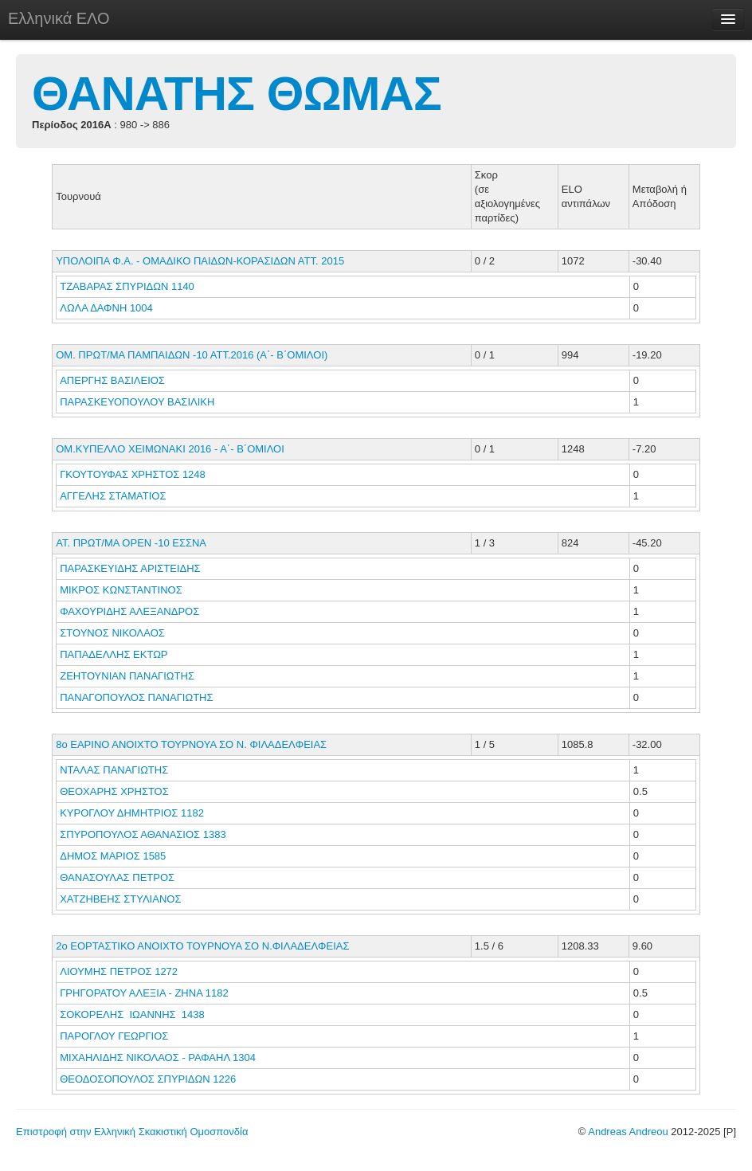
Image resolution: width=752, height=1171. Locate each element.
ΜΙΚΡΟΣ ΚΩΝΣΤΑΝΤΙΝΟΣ (122, 590)
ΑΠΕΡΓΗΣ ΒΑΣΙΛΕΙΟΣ (113, 380)
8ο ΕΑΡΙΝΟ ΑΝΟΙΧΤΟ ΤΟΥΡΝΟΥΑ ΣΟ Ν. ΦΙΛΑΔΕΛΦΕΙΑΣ (191, 744)
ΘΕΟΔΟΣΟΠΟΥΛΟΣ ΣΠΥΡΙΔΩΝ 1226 (148, 1079)
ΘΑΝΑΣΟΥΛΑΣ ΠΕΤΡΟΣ (118, 877)
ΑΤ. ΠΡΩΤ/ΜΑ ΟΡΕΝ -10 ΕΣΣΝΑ (131, 543)
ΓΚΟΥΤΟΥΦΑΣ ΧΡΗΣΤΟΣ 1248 (133, 474)
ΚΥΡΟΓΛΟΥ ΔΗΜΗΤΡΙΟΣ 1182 (132, 813)
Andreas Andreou (628, 1132)
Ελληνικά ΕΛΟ (59, 18)
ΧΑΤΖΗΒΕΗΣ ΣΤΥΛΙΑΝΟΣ (122, 899)
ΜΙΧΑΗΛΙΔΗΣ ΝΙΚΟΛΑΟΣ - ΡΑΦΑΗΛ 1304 (158, 1057)
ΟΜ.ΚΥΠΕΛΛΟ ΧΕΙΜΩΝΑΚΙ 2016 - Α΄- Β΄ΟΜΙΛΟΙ (170, 449)
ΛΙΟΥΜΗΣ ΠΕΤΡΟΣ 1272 (119, 971)
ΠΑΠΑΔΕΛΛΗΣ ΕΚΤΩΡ (115, 654)
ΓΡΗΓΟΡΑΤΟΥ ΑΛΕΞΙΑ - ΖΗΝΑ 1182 (144, 993)
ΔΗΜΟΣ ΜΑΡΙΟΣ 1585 (113, 856)
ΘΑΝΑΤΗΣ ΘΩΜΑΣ (236, 93)
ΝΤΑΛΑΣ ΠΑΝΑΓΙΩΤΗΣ (115, 770)
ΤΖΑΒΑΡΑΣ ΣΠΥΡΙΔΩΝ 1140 (127, 286)
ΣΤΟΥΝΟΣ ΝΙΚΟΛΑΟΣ (113, 633)
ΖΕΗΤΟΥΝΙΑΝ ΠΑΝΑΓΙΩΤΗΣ (128, 676)
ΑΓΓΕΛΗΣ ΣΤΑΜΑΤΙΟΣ (114, 496)
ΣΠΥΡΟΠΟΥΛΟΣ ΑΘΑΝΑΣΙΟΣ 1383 (142, 834)
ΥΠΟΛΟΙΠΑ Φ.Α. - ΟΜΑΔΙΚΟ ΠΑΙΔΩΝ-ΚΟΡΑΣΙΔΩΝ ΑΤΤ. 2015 (200, 261)
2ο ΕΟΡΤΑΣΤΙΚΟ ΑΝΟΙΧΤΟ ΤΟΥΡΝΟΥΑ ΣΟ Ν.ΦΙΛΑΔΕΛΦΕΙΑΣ (202, 946)
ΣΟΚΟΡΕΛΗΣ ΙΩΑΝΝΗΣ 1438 (132, 1014)
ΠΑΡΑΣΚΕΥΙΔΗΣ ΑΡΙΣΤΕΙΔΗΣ (131, 568)
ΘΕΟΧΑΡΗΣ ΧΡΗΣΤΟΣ (115, 791)
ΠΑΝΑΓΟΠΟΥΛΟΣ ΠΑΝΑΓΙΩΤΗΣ (138, 697)
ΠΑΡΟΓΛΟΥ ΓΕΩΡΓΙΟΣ (115, 1036)
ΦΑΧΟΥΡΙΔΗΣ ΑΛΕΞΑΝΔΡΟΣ (131, 611)
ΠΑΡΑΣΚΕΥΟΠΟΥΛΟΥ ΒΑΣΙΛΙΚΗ (138, 402)
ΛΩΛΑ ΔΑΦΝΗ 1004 (106, 308)
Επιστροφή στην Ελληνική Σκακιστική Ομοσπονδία (132, 1132)
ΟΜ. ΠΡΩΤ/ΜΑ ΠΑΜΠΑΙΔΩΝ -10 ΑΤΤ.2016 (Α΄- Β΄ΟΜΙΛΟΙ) (191, 355)
